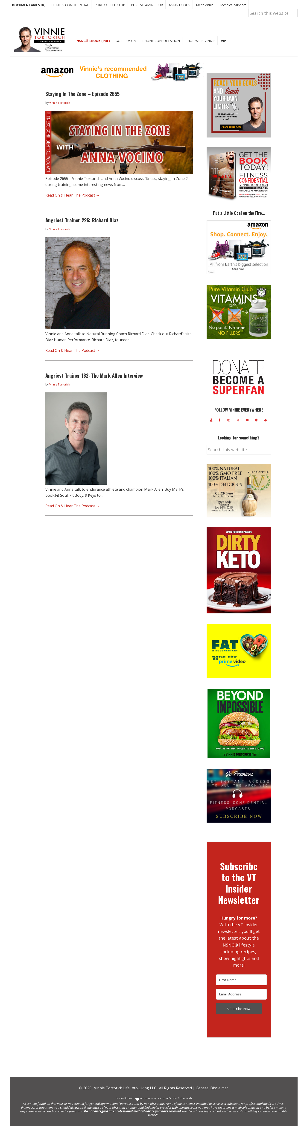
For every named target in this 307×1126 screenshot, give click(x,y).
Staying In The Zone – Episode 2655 (82, 93)
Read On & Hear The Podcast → (72, 195)
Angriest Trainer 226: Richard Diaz (81, 220)
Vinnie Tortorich (41, 39)
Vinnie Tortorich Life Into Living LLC (125, 1087)
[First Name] (241, 979)
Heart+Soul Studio (166, 1098)
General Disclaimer (211, 1087)
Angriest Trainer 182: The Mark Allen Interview (94, 375)
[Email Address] (241, 994)
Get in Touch (185, 1098)
